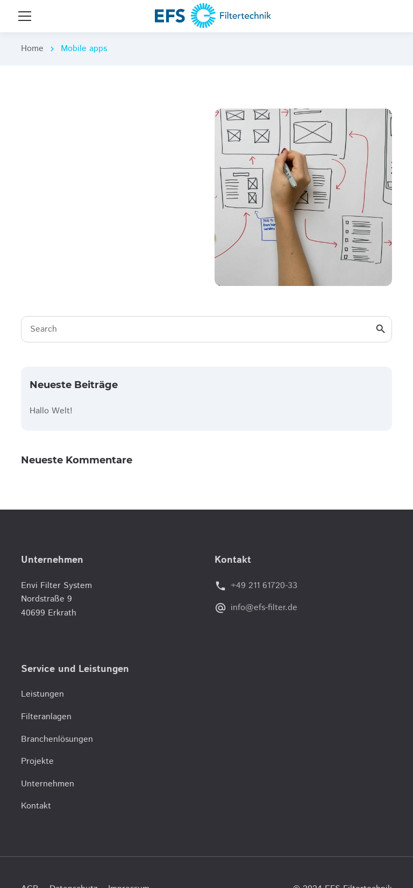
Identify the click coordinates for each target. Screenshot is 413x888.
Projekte (37, 761)
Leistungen (42, 694)
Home (32, 48)
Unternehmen (47, 784)
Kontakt (36, 806)
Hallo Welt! (51, 411)
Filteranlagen (46, 717)
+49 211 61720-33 (264, 585)
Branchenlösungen (57, 739)
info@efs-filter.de (264, 607)
